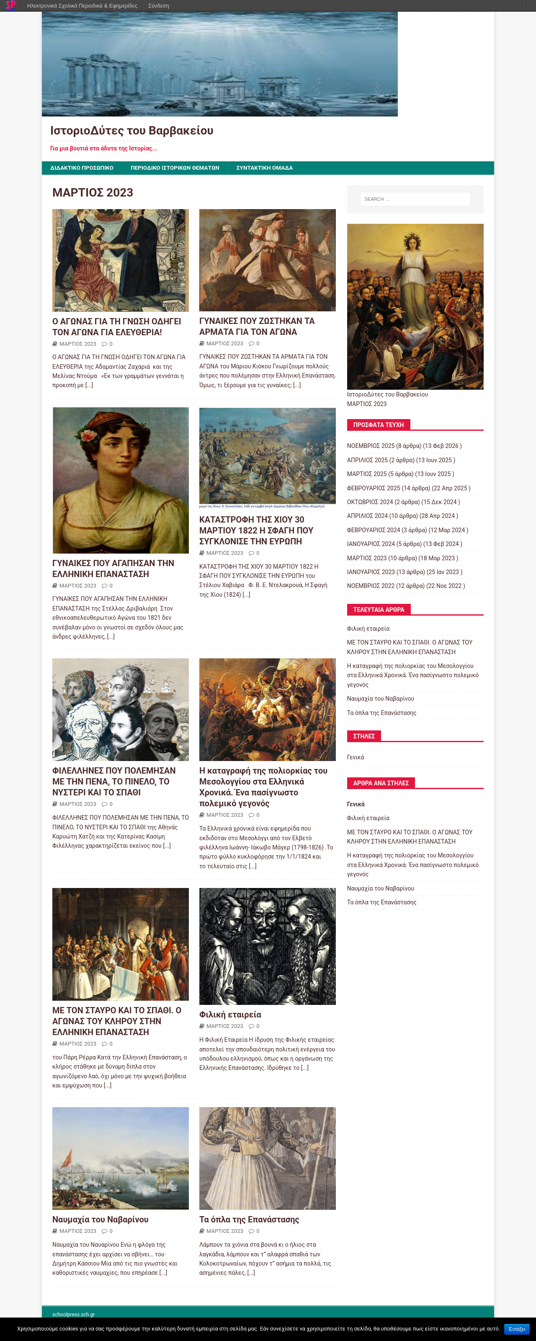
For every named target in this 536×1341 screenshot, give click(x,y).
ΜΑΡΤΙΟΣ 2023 (77, 344)
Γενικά (355, 757)
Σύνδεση (158, 6)
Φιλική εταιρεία (230, 1015)
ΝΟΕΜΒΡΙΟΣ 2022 (371, 586)
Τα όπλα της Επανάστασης (249, 1220)
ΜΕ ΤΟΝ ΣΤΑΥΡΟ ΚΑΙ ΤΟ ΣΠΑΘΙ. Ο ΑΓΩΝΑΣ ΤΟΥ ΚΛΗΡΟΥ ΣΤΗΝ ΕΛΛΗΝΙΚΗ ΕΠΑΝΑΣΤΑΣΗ (116, 1022)
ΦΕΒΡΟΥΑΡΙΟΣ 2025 (373, 488)
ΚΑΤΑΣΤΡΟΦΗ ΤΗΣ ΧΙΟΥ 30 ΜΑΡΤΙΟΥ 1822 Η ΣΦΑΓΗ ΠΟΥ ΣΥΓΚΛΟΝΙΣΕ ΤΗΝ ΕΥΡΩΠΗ (256, 531)
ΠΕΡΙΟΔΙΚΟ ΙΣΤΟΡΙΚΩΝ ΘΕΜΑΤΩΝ (178, 168)
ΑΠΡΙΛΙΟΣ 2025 (367, 460)
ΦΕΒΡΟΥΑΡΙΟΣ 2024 (373, 530)
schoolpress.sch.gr (73, 1315)
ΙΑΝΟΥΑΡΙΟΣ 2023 (371, 572)
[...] (89, 385)
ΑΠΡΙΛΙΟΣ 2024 (367, 516)
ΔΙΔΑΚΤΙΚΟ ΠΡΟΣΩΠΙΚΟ (83, 168)
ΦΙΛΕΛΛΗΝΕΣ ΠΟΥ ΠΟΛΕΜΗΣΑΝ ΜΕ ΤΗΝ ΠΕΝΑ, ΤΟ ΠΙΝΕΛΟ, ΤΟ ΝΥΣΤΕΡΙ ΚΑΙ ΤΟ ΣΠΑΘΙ (114, 782)
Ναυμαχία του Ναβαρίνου (100, 1220)
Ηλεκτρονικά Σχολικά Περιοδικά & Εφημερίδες (82, 6)
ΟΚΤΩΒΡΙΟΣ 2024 (370, 502)
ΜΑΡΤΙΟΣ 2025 (367, 474)
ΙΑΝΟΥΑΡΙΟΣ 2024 (371, 544)
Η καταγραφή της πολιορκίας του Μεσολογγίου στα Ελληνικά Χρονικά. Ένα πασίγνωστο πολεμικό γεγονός (413, 676)
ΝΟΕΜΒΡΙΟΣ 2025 (371, 446)
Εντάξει (517, 1329)
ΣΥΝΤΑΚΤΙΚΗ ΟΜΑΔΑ (271, 168)
